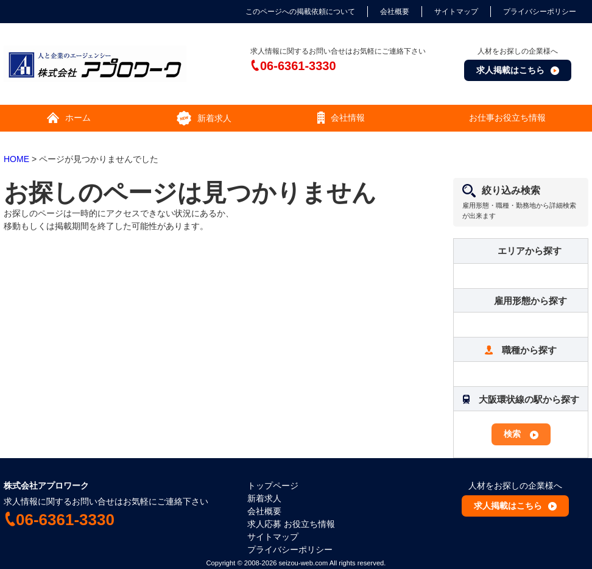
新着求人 (264, 498)
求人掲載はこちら (510, 70)
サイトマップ (456, 11)
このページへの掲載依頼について (300, 11)
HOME (16, 159)
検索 (512, 434)
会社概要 (394, 11)
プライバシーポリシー (539, 11)
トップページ (272, 485)
